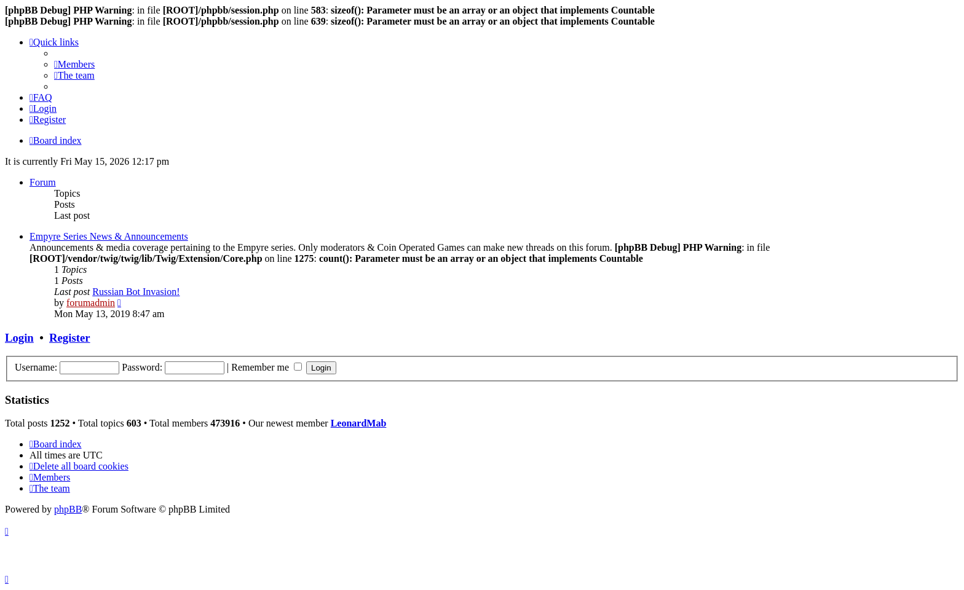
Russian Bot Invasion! (136, 291)
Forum (43, 182)
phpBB (68, 509)
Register (69, 337)
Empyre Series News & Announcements (109, 236)
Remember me (266, 367)
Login (19, 337)
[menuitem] (74, 64)
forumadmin (90, 302)
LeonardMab (359, 423)
